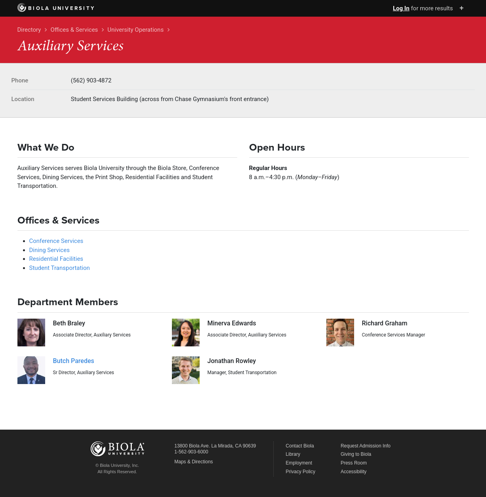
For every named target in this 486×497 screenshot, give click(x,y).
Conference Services (56, 241)
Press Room (354, 463)
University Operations (135, 29)
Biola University (56, 8)
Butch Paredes (73, 361)
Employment (299, 463)
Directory (29, 29)
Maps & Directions (193, 462)
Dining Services (49, 250)
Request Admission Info (366, 446)
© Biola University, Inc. (117, 465)
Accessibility (353, 471)
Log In (401, 8)
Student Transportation (59, 267)
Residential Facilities (56, 258)
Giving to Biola (356, 454)
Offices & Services (74, 29)
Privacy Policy (300, 471)
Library (293, 454)
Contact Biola (300, 446)
